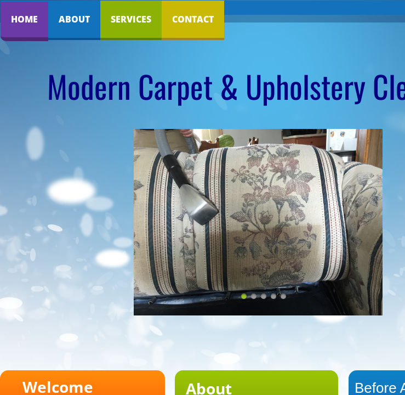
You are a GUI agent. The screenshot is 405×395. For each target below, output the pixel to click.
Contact (193, 19)
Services (131, 19)
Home (24, 19)
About (74, 19)
